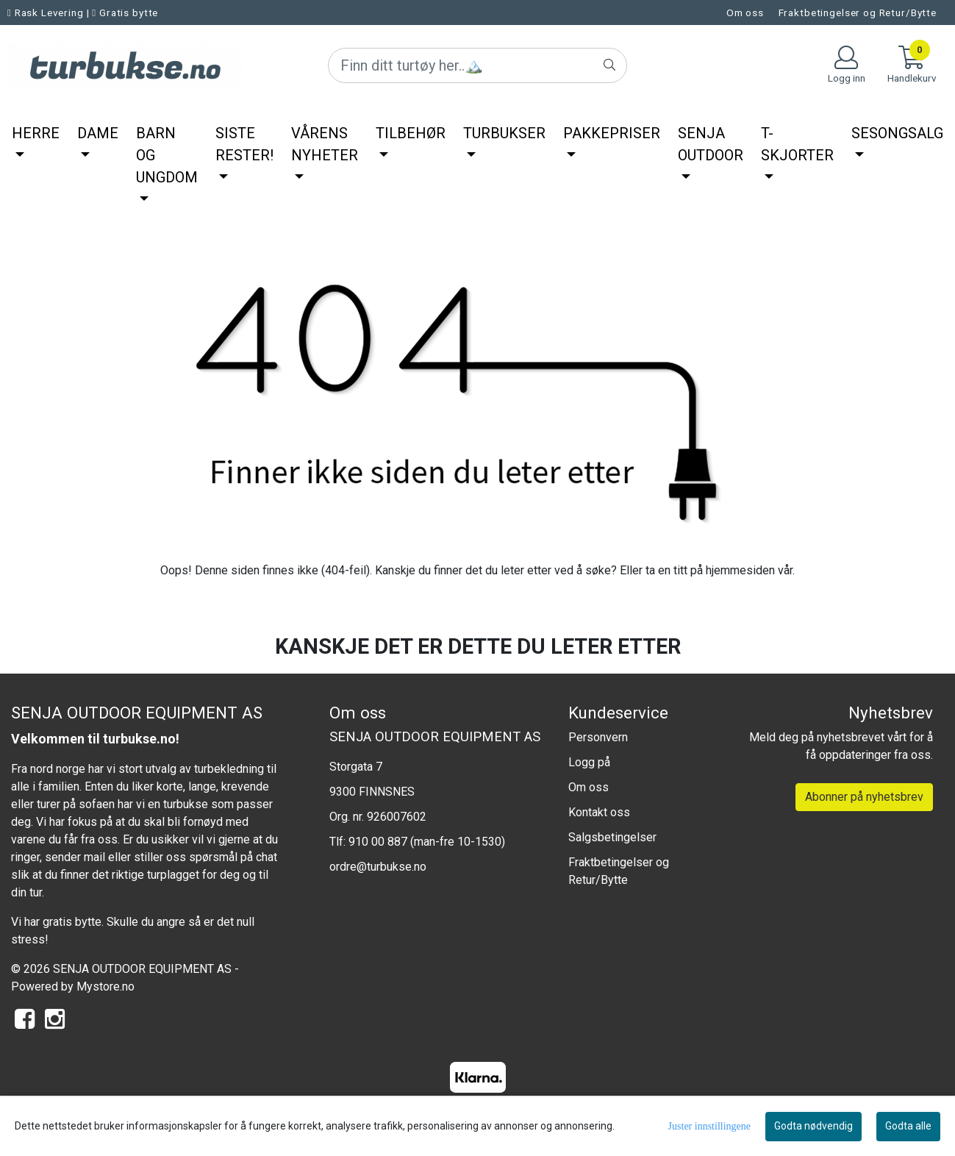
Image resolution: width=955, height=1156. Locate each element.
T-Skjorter (797, 144)
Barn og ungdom (167, 155)
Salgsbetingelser (612, 837)
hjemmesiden (740, 570)
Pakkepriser (611, 133)
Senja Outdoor (710, 144)
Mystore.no (105, 986)
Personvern (598, 737)
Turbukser (504, 133)
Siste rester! (244, 144)
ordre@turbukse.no (377, 867)
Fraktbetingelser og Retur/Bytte (858, 12)
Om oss (745, 12)
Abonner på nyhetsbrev (864, 797)
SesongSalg (897, 133)
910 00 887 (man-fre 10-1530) (426, 842)
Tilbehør (411, 133)
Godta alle (908, 1126)
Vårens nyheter (324, 144)
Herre (36, 133)
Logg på (589, 762)
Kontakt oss (599, 812)
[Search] (477, 65)
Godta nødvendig (813, 1126)
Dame (97, 133)
